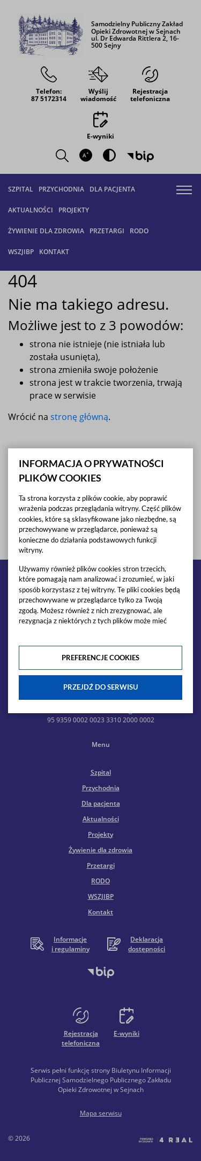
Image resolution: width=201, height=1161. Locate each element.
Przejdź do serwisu (100, 687)
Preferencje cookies (100, 657)
